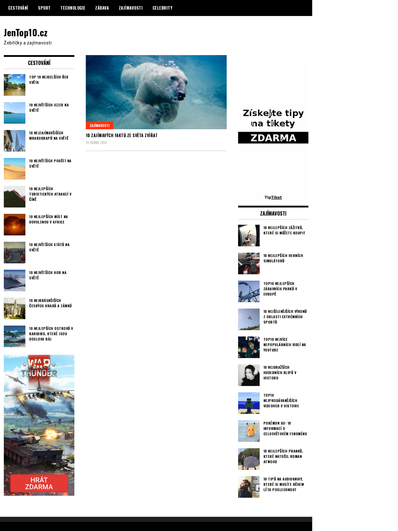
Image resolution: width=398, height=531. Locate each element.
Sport (44, 8)
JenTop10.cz (26, 32)
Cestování (18, 8)
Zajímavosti (131, 8)
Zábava (102, 8)
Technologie (73, 8)
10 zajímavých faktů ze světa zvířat (122, 135)
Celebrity (163, 8)
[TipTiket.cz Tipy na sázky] (273, 197)
